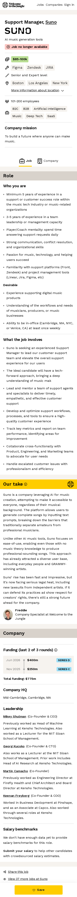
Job (25, 161)
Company (47, 161)
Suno (51, 22)
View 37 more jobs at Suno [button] (25, 879)
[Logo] (13, 5)
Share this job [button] (15, 872)
